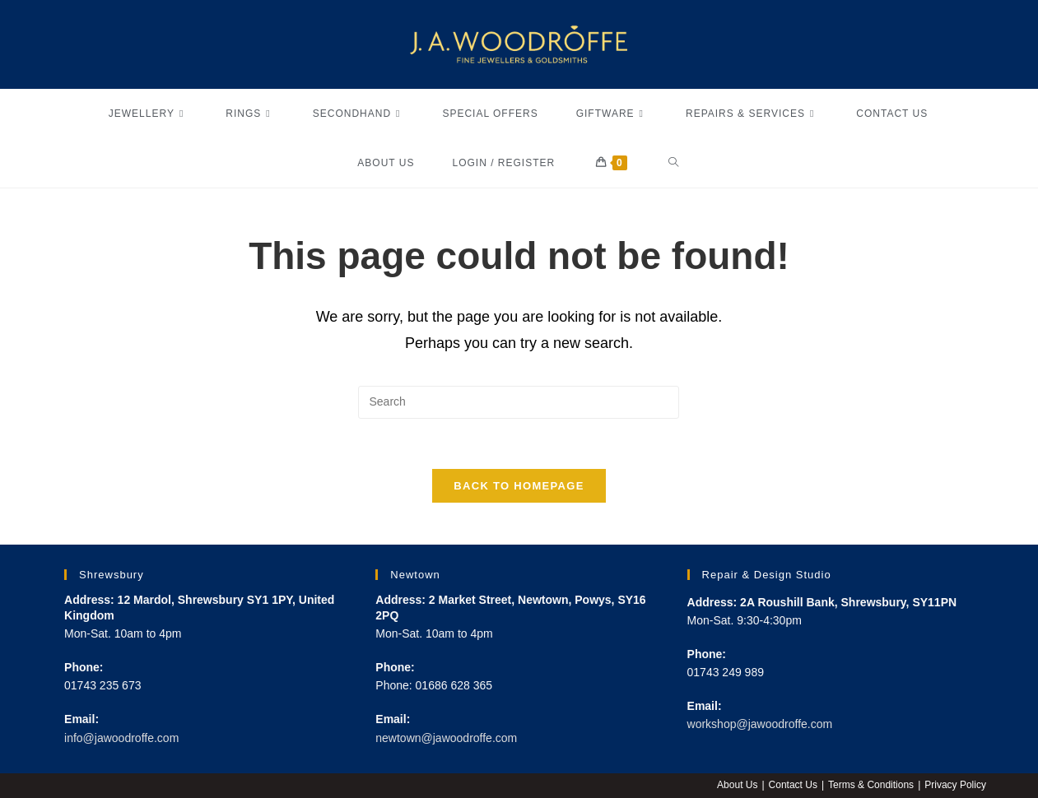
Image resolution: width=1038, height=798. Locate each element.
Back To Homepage (519, 486)
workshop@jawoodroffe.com (760, 724)
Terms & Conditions (871, 785)
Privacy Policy (955, 785)
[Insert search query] (518, 402)
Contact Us (793, 785)
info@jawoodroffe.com (121, 738)
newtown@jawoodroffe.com (446, 738)
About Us (737, 785)
